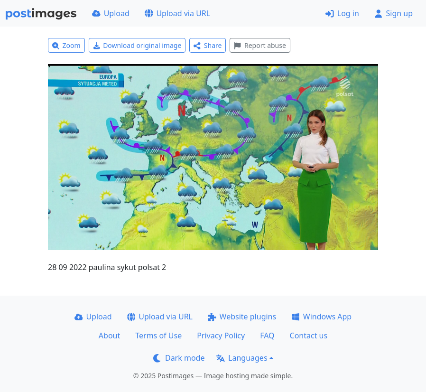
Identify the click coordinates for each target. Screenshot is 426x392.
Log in (342, 13)
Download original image (137, 45)
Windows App (321, 316)
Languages (241, 358)
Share (208, 45)
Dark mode (178, 358)
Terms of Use (158, 335)
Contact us (309, 335)
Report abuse (260, 45)
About (109, 335)
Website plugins (242, 316)
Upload (111, 13)
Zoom (66, 45)
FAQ (267, 335)
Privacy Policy (221, 335)
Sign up (393, 13)
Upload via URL (177, 13)
